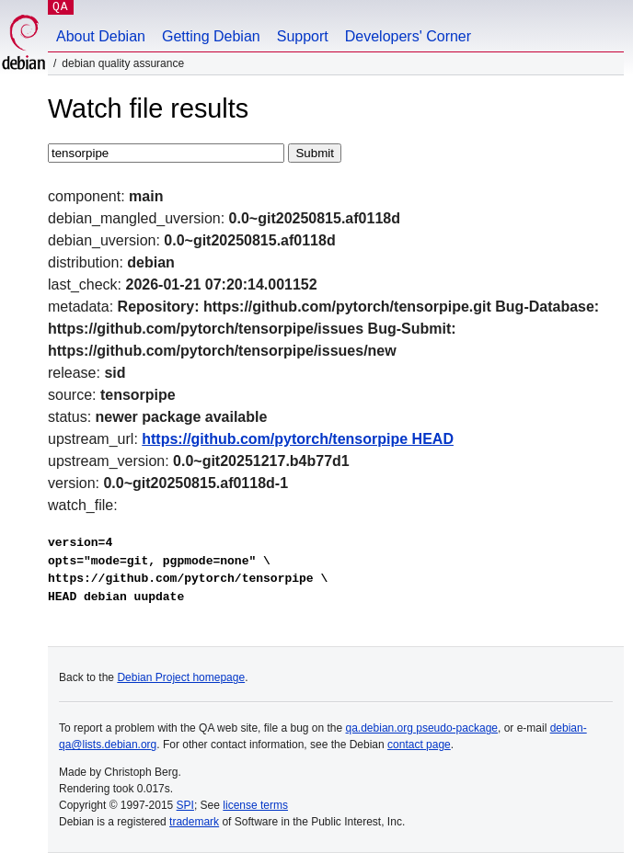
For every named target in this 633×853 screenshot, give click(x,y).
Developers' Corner (408, 36)
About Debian (100, 36)
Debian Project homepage (181, 677)
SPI (185, 805)
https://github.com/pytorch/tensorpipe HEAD (298, 439)
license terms (255, 805)
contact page (419, 744)
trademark (194, 821)
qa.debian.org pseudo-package (422, 728)
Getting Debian (211, 36)
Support (302, 36)
